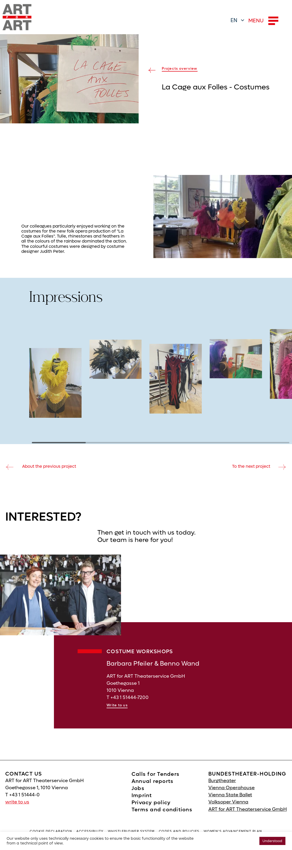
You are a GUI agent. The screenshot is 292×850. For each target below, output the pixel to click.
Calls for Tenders (155, 781)
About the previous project (49, 466)
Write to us (117, 712)
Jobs (138, 795)
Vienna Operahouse (231, 795)
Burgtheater (222, 788)
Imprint (142, 802)
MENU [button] (263, 21)
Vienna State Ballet (230, 802)
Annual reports (153, 788)
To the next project (251, 466)
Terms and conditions (162, 816)
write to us (17, 809)
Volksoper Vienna (228, 809)
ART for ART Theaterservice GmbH (247, 816)
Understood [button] (272, 841)
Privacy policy (151, 809)
